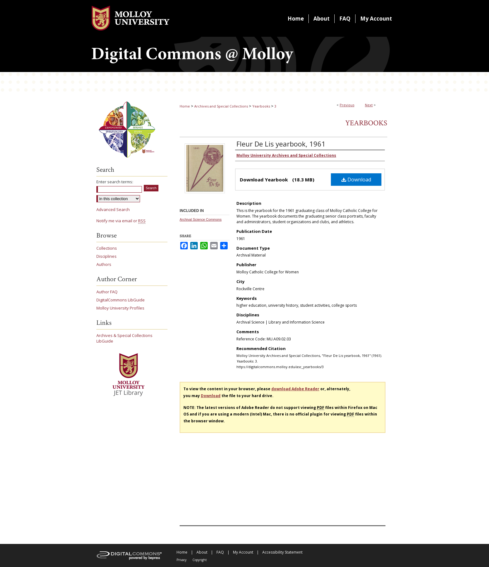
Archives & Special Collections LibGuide (124, 338)
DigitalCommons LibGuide (120, 300)
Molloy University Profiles (120, 308)
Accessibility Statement (282, 552)
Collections (106, 248)
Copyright (199, 560)
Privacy (181, 560)
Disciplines (106, 256)
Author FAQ (107, 292)
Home (185, 106)
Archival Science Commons (201, 219)
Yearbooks (261, 106)
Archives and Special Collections (221, 106)
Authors (103, 264)
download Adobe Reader (295, 389)
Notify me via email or (121, 220)
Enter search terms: (114, 182)
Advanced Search (113, 209)
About (201, 552)
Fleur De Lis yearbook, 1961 (281, 143)
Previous (347, 105)
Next (369, 105)
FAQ (220, 552)
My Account (243, 552)
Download (356, 179)
